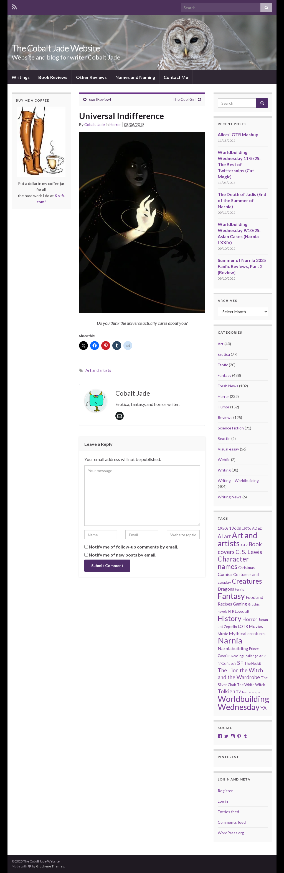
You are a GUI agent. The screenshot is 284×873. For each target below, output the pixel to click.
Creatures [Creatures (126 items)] (247, 581)
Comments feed (232, 822)
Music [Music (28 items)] (223, 633)
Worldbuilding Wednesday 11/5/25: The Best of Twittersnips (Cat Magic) (239, 164)
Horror (115, 124)
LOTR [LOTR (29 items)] (243, 626)
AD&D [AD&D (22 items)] (257, 528)
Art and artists (98, 370)
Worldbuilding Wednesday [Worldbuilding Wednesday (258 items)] (243, 703)
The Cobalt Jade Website (56, 48)
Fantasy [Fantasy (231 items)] (231, 596)
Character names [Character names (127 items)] (233, 562)
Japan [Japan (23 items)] (263, 619)
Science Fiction (231, 428)
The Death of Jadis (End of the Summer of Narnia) (242, 200)
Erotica (224, 354)
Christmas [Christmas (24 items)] (246, 567)
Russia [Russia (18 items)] (231, 663)
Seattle (224, 438)
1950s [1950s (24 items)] (223, 528)
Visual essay (228, 449)
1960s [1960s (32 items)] (235, 528)
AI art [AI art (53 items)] (224, 536)
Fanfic (223, 364)
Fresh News (228, 385)
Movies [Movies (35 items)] (256, 626)
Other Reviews (91, 77)
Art (221, 343)
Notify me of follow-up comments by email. (133, 546)
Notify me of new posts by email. (122, 554)
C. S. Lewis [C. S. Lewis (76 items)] (248, 551)
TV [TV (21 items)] (238, 692)
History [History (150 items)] (229, 618)
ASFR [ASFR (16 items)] (244, 545)
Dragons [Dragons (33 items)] (226, 588)
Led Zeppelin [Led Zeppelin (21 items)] (227, 627)
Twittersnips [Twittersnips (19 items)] (251, 692)
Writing (224, 470)
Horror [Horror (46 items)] (249, 619)
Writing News (230, 497)
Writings (21, 77)
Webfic (224, 459)
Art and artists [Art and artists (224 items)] (237, 539)
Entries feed (228, 811)
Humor (223, 407)
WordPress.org (231, 832)
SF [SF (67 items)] (240, 662)
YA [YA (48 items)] (263, 708)
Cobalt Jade (94, 124)
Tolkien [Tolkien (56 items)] (226, 691)
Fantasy (224, 375)
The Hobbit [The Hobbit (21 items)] (252, 663)
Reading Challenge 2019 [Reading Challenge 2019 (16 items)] (248, 656)
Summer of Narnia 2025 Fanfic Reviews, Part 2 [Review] (242, 266)
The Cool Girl (184, 99)
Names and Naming (135, 77)
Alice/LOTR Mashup (238, 134)
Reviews (225, 417)
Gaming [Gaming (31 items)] (240, 603)
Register (225, 790)
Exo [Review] (100, 99)
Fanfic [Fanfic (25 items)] (240, 589)
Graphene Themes (50, 866)
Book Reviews (52, 77)
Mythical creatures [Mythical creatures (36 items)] (247, 633)
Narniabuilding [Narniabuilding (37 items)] (233, 648)
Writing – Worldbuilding (238, 480)
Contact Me (176, 77)
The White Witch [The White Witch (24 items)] (251, 685)
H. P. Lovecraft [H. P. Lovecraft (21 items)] (238, 611)
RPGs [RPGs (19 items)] (222, 663)
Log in (223, 801)
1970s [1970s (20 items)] (246, 528)
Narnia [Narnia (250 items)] (230, 640)
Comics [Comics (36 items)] (225, 574)
